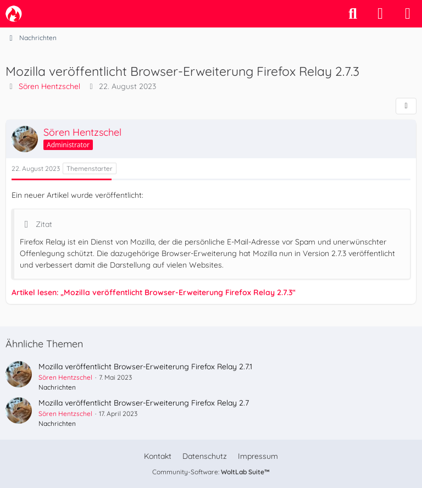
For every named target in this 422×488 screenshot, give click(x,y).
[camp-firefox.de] (13, 14)
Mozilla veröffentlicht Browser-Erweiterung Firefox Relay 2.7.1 (145, 366)
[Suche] (353, 14)
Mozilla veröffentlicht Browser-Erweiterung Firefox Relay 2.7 (143, 403)
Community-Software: (211, 472)
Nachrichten (57, 387)
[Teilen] (406, 106)
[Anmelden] (380, 13)
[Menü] (408, 14)
